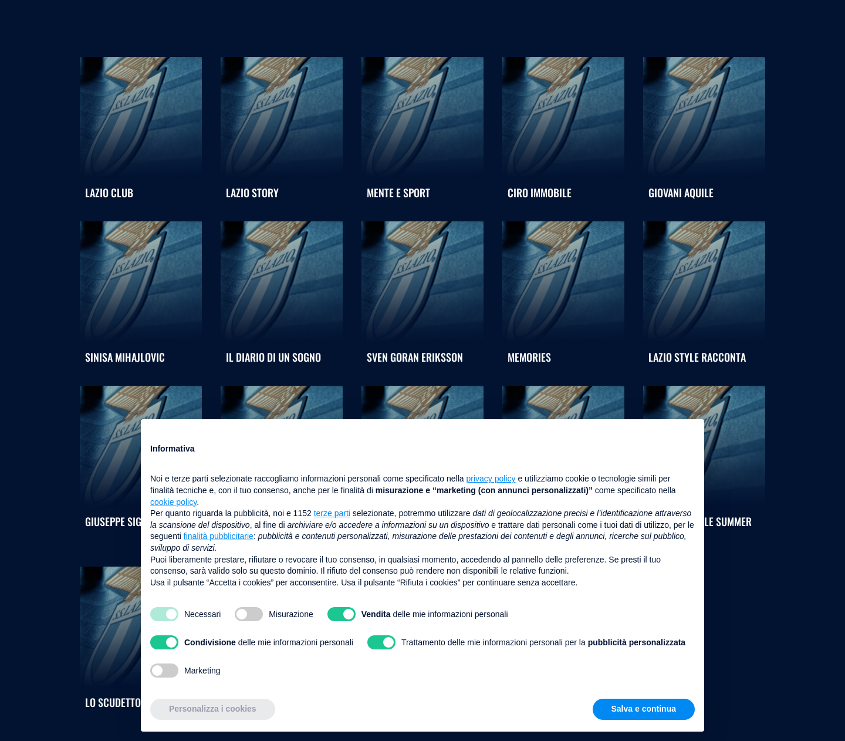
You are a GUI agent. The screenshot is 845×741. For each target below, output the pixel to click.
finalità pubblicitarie (219, 536)
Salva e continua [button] (643, 708)
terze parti (332, 513)
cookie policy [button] (173, 502)
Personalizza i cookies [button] (212, 708)
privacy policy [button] (491, 478)
